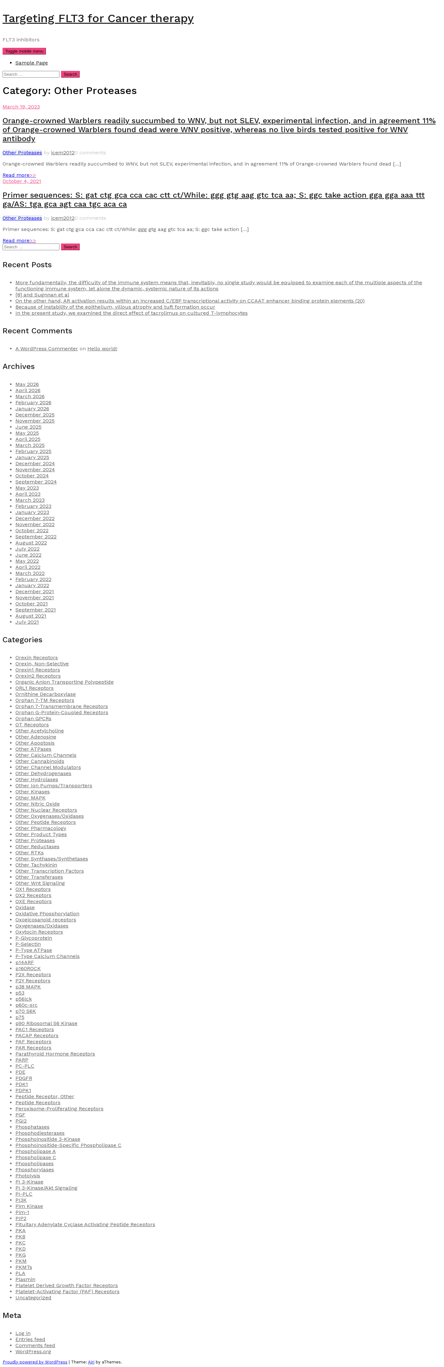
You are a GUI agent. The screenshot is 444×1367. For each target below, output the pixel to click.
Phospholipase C (35, 1157)
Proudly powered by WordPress (35, 1362)
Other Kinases (32, 792)
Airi (91, 1362)
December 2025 (35, 415)
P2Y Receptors (32, 981)
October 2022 (32, 530)
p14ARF (24, 962)
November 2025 (35, 421)
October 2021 (31, 604)
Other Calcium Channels (45, 755)
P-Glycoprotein (33, 938)
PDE (20, 1072)
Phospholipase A (35, 1151)
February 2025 (33, 451)
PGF (20, 1115)
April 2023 (27, 494)
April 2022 (27, 567)
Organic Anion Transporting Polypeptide (64, 682)
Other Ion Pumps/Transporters (53, 785)
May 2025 (27, 433)
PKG (20, 1255)
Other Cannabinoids (39, 761)
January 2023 (32, 512)
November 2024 (35, 469)
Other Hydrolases (36, 779)
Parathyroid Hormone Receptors (55, 1054)
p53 (19, 993)
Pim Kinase (29, 1206)
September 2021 (35, 610)
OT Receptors (32, 725)
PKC (20, 1243)
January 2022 (32, 585)
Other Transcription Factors (49, 871)
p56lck (23, 999)
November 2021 (34, 597)
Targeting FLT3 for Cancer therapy (98, 18)
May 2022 (27, 561)
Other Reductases (37, 846)
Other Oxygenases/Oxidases (49, 816)
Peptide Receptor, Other (44, 1096)
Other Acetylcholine (39, 731)
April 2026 (27, 390)
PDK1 (21, 1084)
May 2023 (27, 488)
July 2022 (27, 549)
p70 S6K (25, 1011)
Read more (19, 175)
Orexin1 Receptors (37, 670)
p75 (19, 1017)
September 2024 (36, 482)
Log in (23, 1333)
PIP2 (20, 1218)
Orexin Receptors (36, 657)
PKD (20, 1249)
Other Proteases (22, 153)
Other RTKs (29, 853)
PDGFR (23, 1078)
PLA (20, 1273)
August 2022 (31, 543)
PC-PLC (24, 1066)
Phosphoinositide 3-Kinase (47, 1139)
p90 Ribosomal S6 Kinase (46, 1023)
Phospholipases (34, 1163)
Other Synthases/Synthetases (51, 859)
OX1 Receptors (33, 889)
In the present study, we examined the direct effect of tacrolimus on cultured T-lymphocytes (131, 313)
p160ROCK (28, 968)
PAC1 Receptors (34, 1029)
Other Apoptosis (35, 743)
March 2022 (30, 573)
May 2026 (27, 384)
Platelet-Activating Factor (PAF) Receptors (67, 1291)
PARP (21, 1060)
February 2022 (33, 579)
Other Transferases (39, 877)
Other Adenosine (35, 737)
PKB (20, 1237)
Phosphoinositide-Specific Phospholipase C (68, 1145)
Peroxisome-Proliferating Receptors (59, 1109)
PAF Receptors (33, 1041)
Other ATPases (33, 749)
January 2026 (32, 409)
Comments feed (35, 1345)
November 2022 (35, 524)
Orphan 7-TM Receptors (44, 700)
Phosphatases (32, 1127)
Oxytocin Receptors (39, 932)
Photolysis (27, 1176)
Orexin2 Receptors (38, 676)
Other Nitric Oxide (37, 804)
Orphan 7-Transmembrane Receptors (61, 706)
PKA (20, 1230)
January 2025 (32, 457)
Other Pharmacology (40, 828)
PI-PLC (23, 1194)
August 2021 (30, 616)
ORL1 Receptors (34, 688)
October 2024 (32, 476)
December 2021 (34, 591)
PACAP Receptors (36, 1035)
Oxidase (25, 907)
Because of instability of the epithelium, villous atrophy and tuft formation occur (115, 307)
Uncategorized (33, 1297)
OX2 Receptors (33, 895)
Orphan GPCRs (33, 718)
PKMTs (23, 1267)
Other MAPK (30, 798)
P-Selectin (28, 944)
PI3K (21, 1200)
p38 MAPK (28, 987)
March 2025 (30, 445)
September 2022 (36, 537)
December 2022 (35, 518)
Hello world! (102, 349)
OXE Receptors (33, 901)
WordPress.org (33, 1351)
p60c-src (26, 1005)
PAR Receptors (33, 1048)
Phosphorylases (34, 1169)
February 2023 (33, 506)
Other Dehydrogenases (43, 773)
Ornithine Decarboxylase (45, 694)
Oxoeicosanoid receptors (45, 920)
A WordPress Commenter (46, 349)
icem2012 (63, 153)
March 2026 (30, 396)
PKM (21, 1261)
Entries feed (30, 1339)
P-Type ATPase (33, 950)
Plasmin (25, 1279)
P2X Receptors (33, 974)
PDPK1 (23, 1090)
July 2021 (27, 622)
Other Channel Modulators (48, 767)
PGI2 (21, 1121)
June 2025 (28, 427)
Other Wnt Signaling (40, 883)
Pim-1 (22, 1212)
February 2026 (33, 402)
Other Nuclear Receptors (46, 810)
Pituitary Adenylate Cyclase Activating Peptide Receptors (85, 1224)
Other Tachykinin (36, 865)
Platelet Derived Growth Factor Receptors (66, 1285)
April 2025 (27, 439)
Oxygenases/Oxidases (41, 926)
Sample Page (31, 63)
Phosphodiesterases (40, 1133)
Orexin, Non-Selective (42, 664)
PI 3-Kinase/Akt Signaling (46, 1188)
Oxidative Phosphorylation (47, 913)
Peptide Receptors (37, 1102)
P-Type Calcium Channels (47, 956)
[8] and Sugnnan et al (42, 295)
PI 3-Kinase (29, 1182)
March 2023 (30, 500)
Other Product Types (41, 834)
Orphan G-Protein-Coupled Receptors (61, 712)
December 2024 (35, 463)
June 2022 (28, 555)
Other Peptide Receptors (45, 822)
